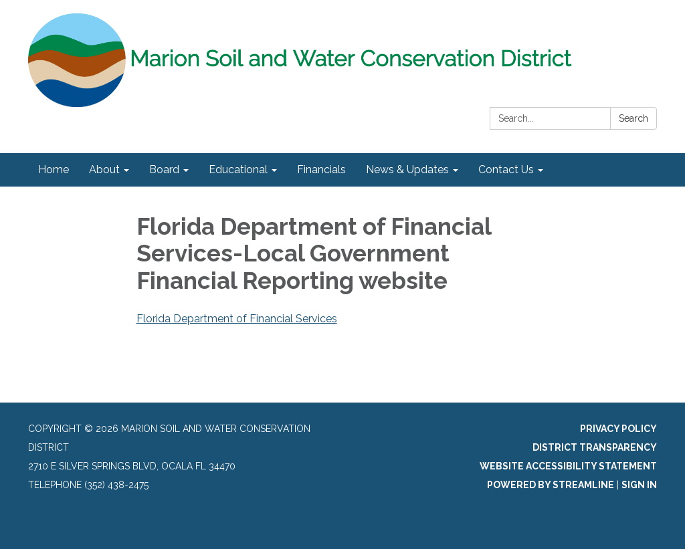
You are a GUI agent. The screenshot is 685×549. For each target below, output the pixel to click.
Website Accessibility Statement (568, 466)
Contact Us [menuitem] (506, 169)
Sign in (639, 484)
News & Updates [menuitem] (407, 169)
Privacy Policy (618, 428)
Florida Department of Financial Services (236, 318)
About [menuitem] (104, 169)
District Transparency (594, 447)
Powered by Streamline (550, 484)
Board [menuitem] (164, 169)
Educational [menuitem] (238, 169)
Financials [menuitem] (321, 169)
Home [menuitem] (53, 169)
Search (633, 118)
